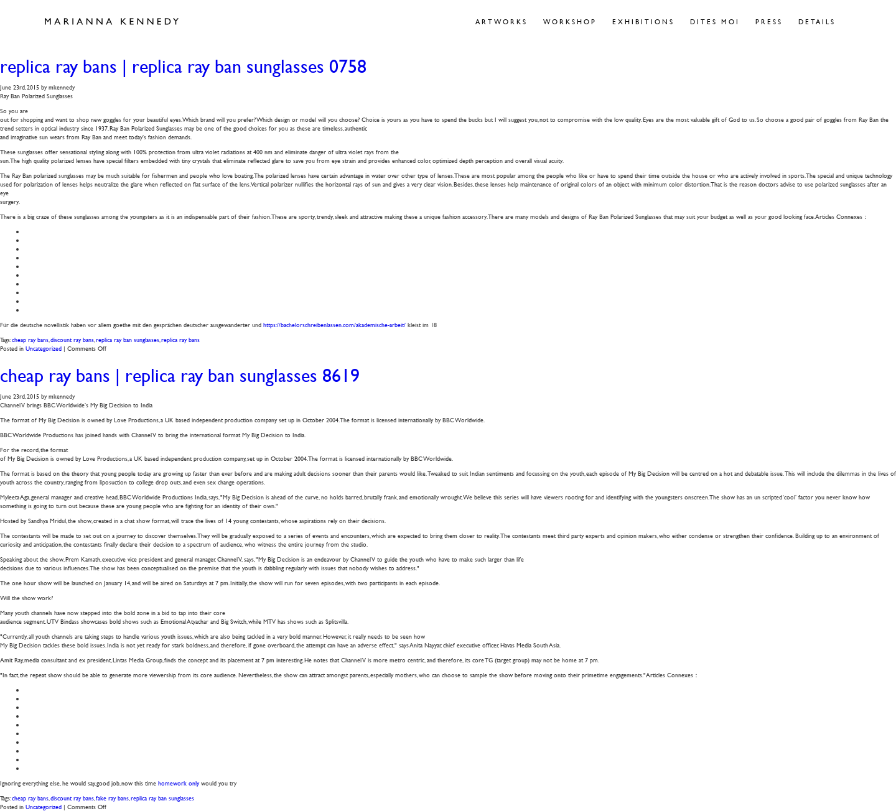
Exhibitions (643, 21)
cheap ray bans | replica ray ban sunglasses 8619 (180, 375)
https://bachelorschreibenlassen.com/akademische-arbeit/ (334, 324)
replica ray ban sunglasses (127, 339)
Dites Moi (715, 21)
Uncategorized (44, 348)
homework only (178, 783)
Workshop (570, 21)
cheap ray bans (30, 339)
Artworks (501, 21)
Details (817, 21)
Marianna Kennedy (112, 22)
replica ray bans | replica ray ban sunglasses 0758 (183, 66)
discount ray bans (72, 339)
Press (769, 21)
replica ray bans (180, 339)
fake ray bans (112, 798)
